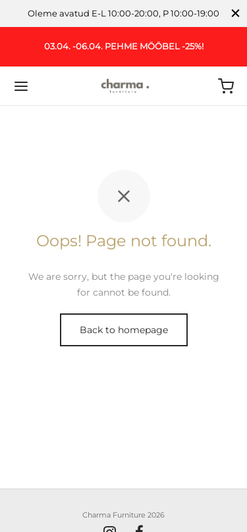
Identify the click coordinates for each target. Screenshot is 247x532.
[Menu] (21, 86)
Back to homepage (124, 330)
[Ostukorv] (226, 86)
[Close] (235, 13)
